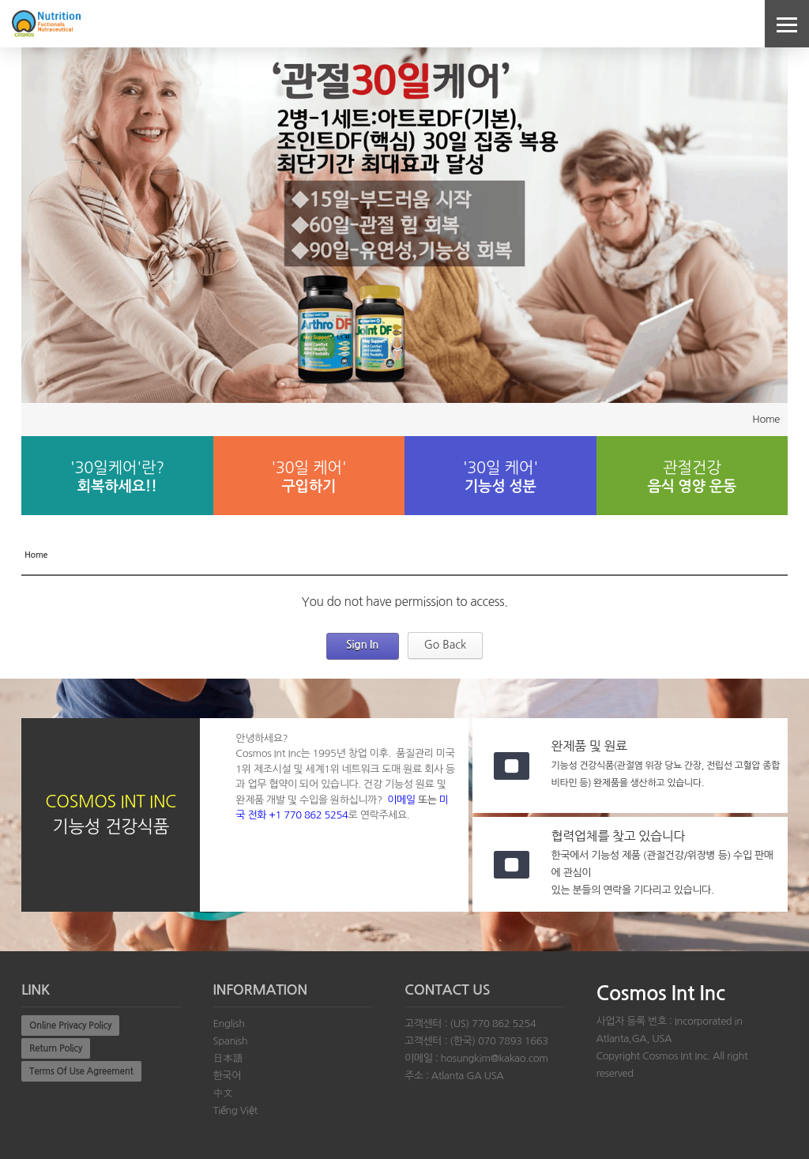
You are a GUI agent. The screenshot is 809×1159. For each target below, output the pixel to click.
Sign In (362, 644)
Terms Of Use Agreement (81, 1071)
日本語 (228, 1058)
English (229, 1023)
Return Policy (55, 1048)
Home (766, 419)
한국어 (227, 1076)
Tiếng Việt (235, 1110)
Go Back (445, 644)
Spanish (230, 1041)
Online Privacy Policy (70, 1025)
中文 (223, 1093)
